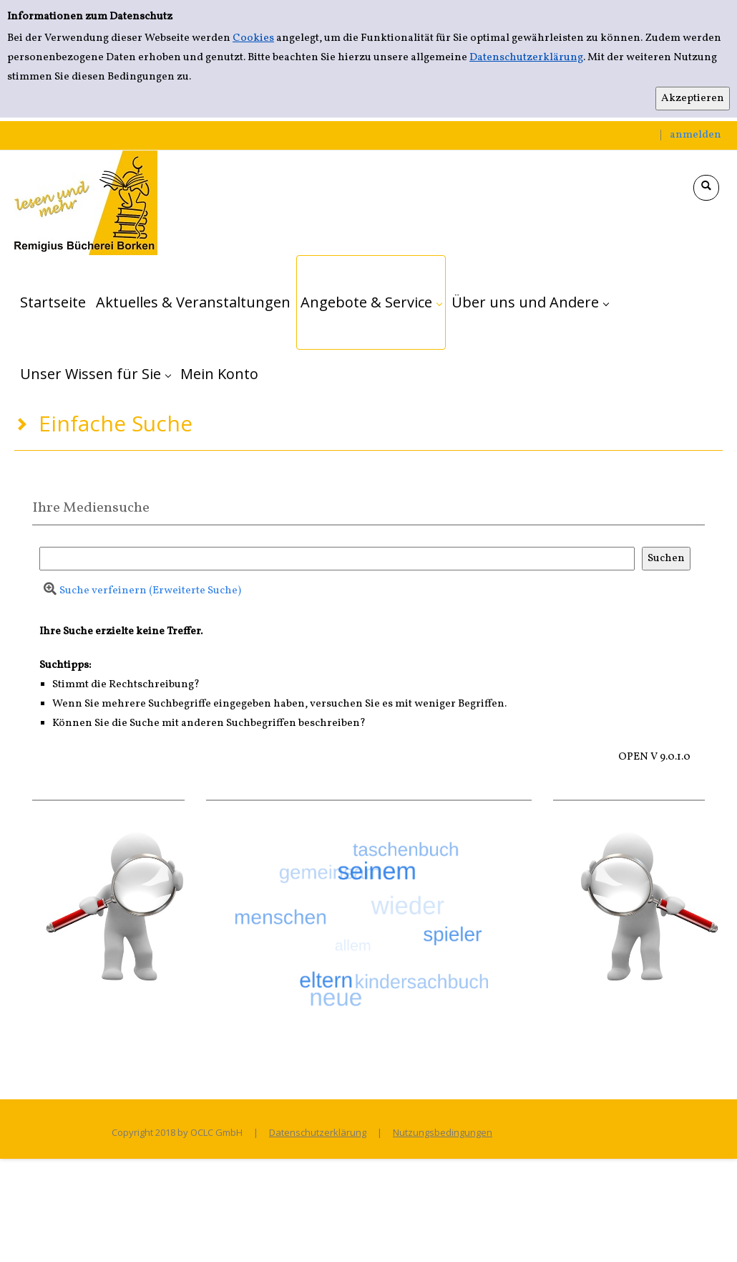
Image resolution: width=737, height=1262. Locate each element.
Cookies (253, 38)
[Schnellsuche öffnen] (706, 188)
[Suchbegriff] (337, 558)
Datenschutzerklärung (526, 57)
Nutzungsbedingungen (442, 1132)
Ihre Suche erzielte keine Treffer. (120, 631)
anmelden (695, 135)
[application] (371, 302)
